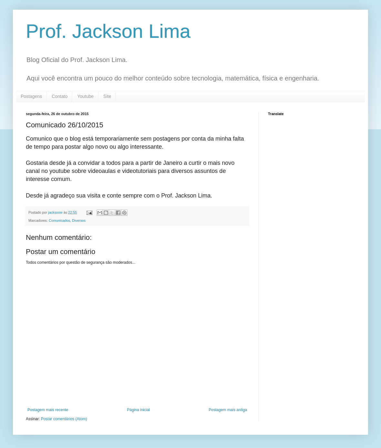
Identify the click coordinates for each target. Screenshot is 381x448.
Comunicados (59, 220)
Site (107, 96)
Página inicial (138, 410)
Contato (59, 96)
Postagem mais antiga (228, 410)
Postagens (31, 96)
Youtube (85, 96)
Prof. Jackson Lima (108, 31)
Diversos (79, 220)
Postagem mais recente (47, 410)
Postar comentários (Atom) (64, 419)
